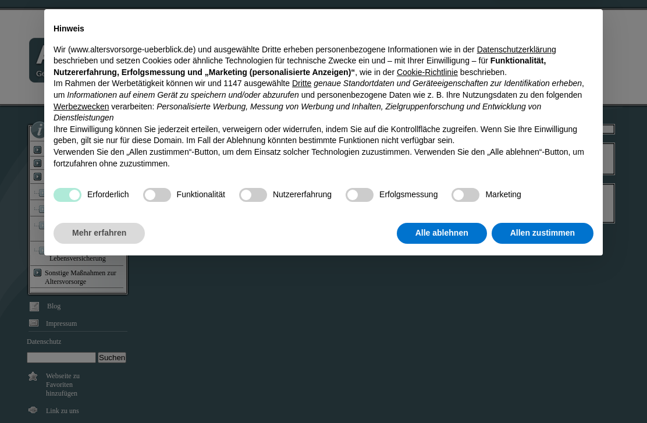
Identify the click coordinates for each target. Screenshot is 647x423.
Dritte (301, 242)
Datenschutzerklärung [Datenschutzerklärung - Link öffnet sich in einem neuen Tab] (516, 207)
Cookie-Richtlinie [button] (427, 230)
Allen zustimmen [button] (542, 391)
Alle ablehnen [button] (441, 391)
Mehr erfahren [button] (99, 391)
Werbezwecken (81, 264)
